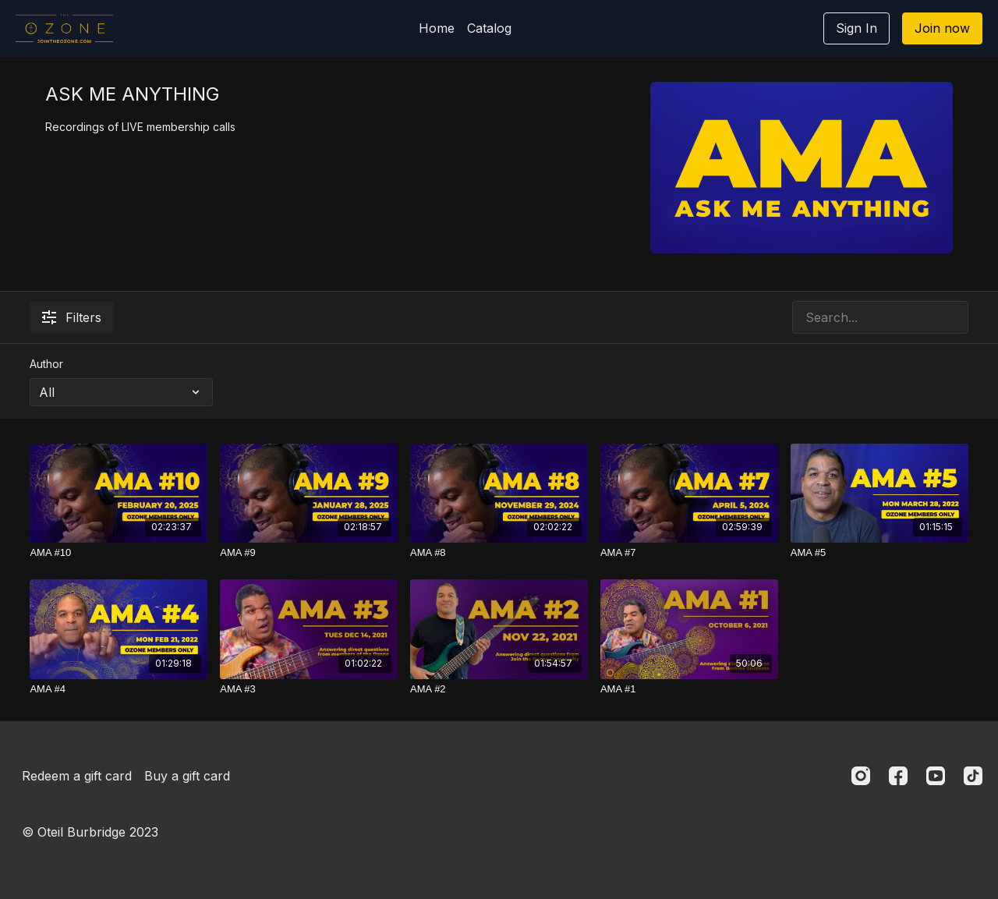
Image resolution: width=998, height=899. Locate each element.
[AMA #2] (499, 689)
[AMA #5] (879, 553)
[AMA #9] (309, 553)
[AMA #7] (689, 553)
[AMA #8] (499, 553)
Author (46, 363)
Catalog (489, 28)
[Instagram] (860, 775)
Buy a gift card (187, 776)
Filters (71, 317)
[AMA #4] (118, 689)
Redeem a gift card (77, 776)
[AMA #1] (689, 689)
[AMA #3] (309, 689)
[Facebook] (898, 775)
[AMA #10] (118, 553)
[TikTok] (973, 775)
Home (437, 28)
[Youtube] (935, 775)
